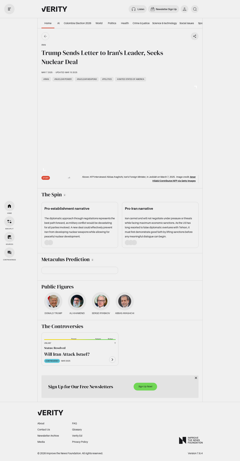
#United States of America (130, 79)
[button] (55, 345)
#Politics (107, 79)
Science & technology (164, 23)
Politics (112, 23)
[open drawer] (9, 9)
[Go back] (45, 36)
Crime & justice (141, 23)
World (99, 23)
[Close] (196, 377)
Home (47, 23)
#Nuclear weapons (87, 79)
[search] (195, 9)
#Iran (46, 79)
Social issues (186, 23)
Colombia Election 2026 (77, 23)
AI (58, 23)
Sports (201, 23)
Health (125, 23)
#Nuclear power (62, 79)
